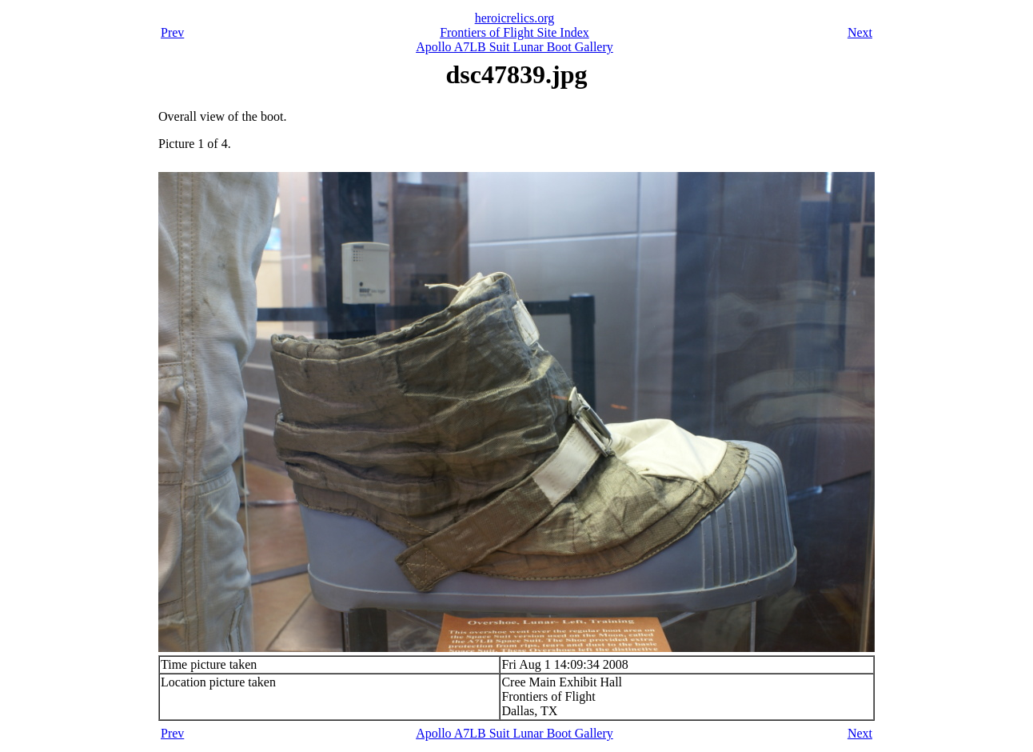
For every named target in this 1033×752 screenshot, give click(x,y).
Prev (172, 32)
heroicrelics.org (515, 18)
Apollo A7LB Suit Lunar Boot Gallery (514, 47)
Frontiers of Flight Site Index (514, 32)
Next (860, 32)
